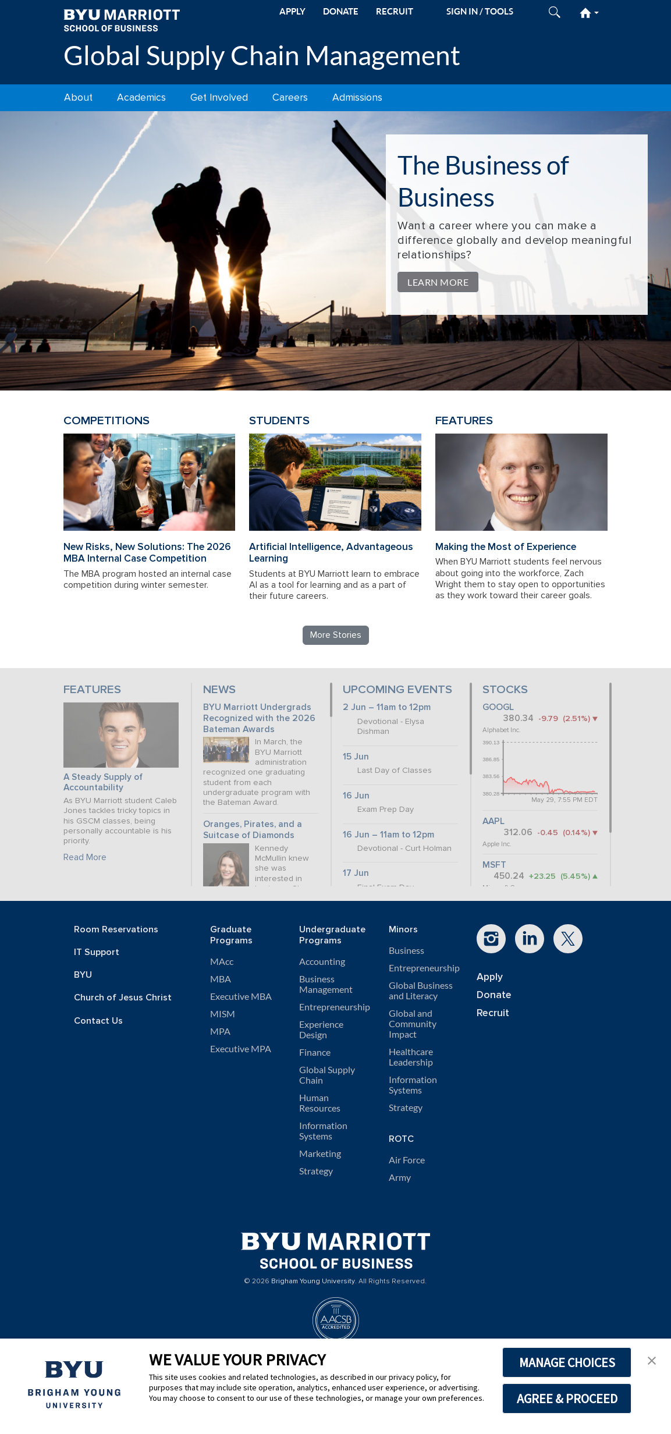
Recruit (493, 1013)
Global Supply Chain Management (261, 55)
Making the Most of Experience (505, 547)
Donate (494, 995)
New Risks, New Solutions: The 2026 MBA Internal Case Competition (147, 553)
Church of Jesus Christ (123, 997)
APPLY (292, 11)
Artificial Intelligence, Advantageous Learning (331, 553)
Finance (315, 1052)
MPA (220, 1031)
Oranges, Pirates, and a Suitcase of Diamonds (252, 830)
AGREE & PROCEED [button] (567, 1398)
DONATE (340, 11)
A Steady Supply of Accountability (103, 783)
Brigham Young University (313, 1281)
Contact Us (98, 1021)
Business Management (326, 984)
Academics (141, 97)
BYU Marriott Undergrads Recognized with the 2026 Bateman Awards (259, 718)
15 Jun (356, 756)
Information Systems (323, 1130)
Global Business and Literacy (421, 990)
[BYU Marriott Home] (121, 19)
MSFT (494, 865)
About (78, 97)
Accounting (322, 961)
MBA (220, 979)
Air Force (407, 1160)
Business (406, 950)
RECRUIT (394, 11)
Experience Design (321, 1029)
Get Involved (219, 97)
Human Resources (319, 1102)
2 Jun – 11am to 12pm (387, 707)
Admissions (357, 97)
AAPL (493, 821)
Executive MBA (241, 996)
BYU (83, 975)
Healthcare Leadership (411, 1056)
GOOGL (498, 707)
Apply (490, 977)
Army (400, 1177)
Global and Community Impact (412, 1023)
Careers (290, 97)
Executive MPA (240, 1048)
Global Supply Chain (327, 1074)
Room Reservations (116, 929)
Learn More (437, 281)
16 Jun (356, 795)
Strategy (316, 1171)
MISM (222, 1014)
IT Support (96, 952)
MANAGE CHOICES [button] (567, 1362)
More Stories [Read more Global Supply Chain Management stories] (335, 635)
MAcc (221, 961)
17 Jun (356, 873)
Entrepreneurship (334, 1007)
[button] (651, 1359)
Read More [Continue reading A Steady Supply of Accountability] (84, 857)
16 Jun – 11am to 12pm (388, 834)
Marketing (320, 1153)
